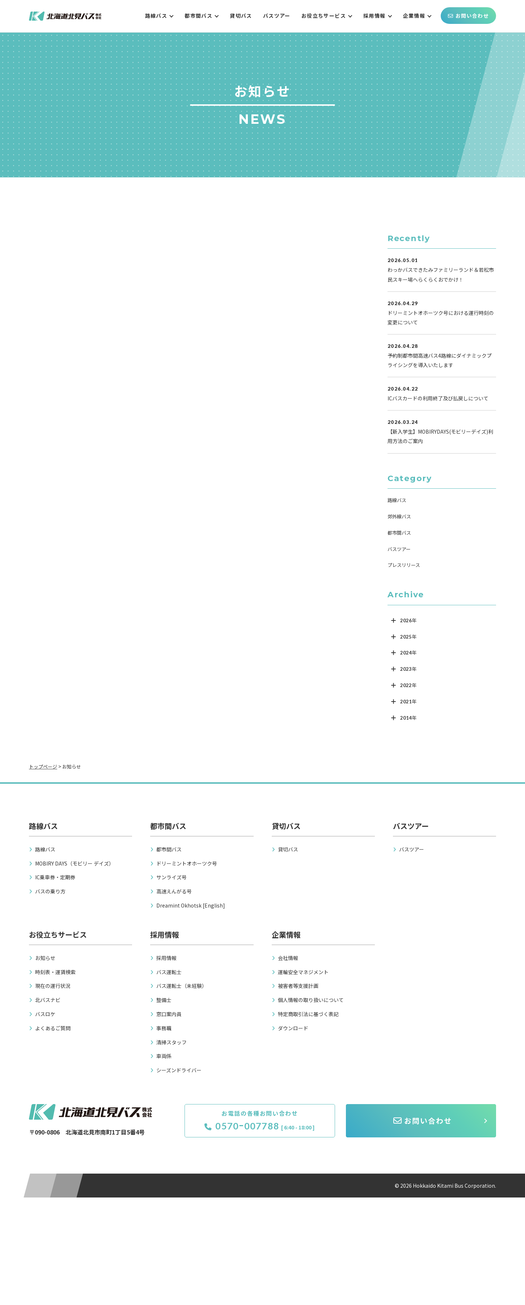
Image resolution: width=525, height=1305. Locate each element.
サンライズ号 (171, 877)
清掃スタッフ (171, 1042)
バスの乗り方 (50, 891)
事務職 (164, 1028)
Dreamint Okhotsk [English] (190, 905)
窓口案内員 (169, 1014)
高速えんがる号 (174, 891)
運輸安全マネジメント (303, 972)
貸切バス (241, 15)
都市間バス (198, 15)
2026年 (408, 620)
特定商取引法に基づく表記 (308, 1014)
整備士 (164, 999)
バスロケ (45, 1014)
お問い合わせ (468, 15)
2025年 (408, 637)
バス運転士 (169, 972)
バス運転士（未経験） (181, 985)
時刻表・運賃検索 (55, 972)
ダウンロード (293, 1028)
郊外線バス (399, 516)
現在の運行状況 (53, 985)
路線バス (156, 15)
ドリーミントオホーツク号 (186, 863)
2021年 (408, 701)
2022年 (408, 685)
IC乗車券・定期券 (55, 877)
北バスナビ (47, 999)
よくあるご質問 (53, 1028)
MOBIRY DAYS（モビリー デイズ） (74, 863)
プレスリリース (404, 564)
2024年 (408, 653)
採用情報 (374, 15)
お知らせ (45, 957)
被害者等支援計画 (298, 985)
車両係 (164, 1056)
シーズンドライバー (179, 1070)
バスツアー (277, 15)
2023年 (408, 669)
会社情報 (288, 957)
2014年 (408, 718)
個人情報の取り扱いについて (311, 999)
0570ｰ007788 (241, 1125)
